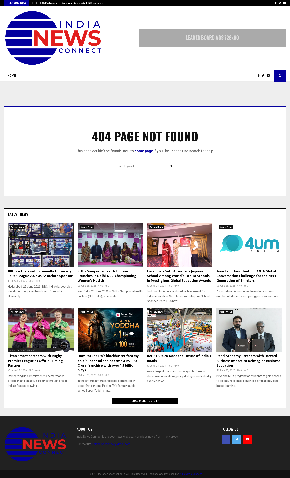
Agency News (17, 227)
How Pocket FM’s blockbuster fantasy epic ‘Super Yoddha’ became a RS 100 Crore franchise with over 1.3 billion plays (108, 363)
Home (12, 75)
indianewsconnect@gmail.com (110, 444)
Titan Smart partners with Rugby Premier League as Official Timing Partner (35, 361)
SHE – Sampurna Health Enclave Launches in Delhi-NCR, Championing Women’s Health (107, 276)
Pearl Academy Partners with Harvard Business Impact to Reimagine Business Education (248, 361)
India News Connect (190, 474)
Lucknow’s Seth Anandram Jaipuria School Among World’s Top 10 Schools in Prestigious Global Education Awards (179, 276)
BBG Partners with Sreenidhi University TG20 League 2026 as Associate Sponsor (40, 273)
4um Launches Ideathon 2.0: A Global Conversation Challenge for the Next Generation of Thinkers (246, 276)
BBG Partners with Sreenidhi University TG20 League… (71, 3)
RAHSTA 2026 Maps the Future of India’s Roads (179, 358)
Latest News (18, 214)
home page (144, 151)
